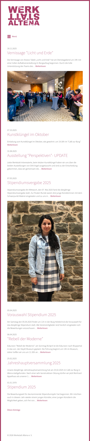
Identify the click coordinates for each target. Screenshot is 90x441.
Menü (14, 36)
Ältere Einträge (13, 410)
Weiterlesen (40, 66)
